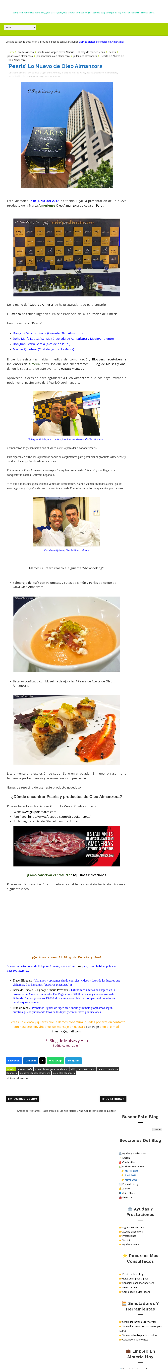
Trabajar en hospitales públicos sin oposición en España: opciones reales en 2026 (28, 1221)
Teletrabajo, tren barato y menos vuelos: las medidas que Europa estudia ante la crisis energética (27, 1275)
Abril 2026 (130, 101)
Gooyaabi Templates (152, 1358)
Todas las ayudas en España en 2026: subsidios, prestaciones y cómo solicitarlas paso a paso (26, 1172)
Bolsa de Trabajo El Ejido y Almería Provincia (41, 1021)
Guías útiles (128, 119)
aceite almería (26, 55)
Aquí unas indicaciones (80, 906)
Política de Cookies (129, 341)
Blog (79, 997)
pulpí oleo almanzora (61, 79)
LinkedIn (31, 1096)
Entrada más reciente (22, 1134)
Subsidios (127, 166)
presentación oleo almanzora (67, 59)
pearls (14, 59)
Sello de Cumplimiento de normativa (138, 352)
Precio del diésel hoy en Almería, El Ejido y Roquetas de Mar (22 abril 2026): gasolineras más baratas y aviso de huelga (29, 1256)
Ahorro (126, 114)
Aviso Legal (125, 344)
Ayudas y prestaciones (134, 79)
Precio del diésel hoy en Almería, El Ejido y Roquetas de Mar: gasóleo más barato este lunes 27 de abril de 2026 (28, 1305)
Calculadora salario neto (135, 265)
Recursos (127, 123)
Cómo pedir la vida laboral (136, 217)
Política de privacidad (130, 338)
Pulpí (27, 214)
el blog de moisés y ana (91, 55)
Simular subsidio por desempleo (139, 261)
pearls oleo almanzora (34, 59)
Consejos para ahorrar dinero (138, 208)
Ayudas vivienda (130, 170)
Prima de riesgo (130, 110)
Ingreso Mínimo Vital (133, 153)
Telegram (73, 1096)
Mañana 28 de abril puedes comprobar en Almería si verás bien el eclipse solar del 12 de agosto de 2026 (29, 1328)
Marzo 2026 (131, 96)
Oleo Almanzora (95, 209)
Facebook (14, 1096)
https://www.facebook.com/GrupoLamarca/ (60, 848)
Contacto (124, 335)
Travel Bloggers (23, 1011)
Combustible (129, 88)
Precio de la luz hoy (132, 200)
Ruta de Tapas (21, 1039)
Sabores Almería (41, 313)
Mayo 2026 (131, 105)
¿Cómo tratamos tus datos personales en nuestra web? (140, 348)
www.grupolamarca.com (39, 843)
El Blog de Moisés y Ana (84, 6)
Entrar (74, 853)
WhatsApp (55, 1096)
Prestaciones (129, 161)
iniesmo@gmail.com (71, 1067)
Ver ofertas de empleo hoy (136, 307)
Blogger (102, 1146)
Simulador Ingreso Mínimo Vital (139, 247)
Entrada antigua (95, 1134)
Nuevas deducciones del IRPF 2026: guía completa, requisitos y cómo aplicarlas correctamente (29, 1206)
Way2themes (113, 1358)
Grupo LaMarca (62, 837)
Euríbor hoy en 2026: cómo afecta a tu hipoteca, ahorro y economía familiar (29, 1237)
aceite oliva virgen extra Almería (56, 55)
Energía (126, 83)
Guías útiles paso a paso (135, 204)
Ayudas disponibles (132, 157)
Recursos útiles (130, 213)
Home (11, 55)
